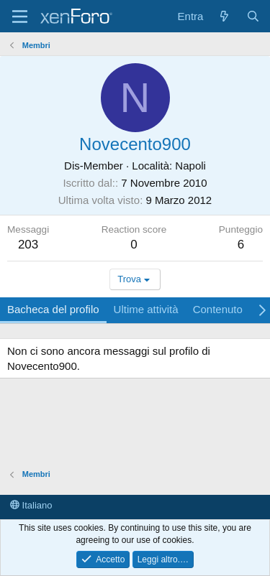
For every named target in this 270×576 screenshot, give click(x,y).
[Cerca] (253, 16)
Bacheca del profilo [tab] (53, 309)
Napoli (190, 165)
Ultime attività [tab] (146, 309)
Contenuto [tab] (218, 309)
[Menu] (20, 16)
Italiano (31, 505)
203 (28, 244)
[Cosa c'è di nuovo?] (224, 16)
